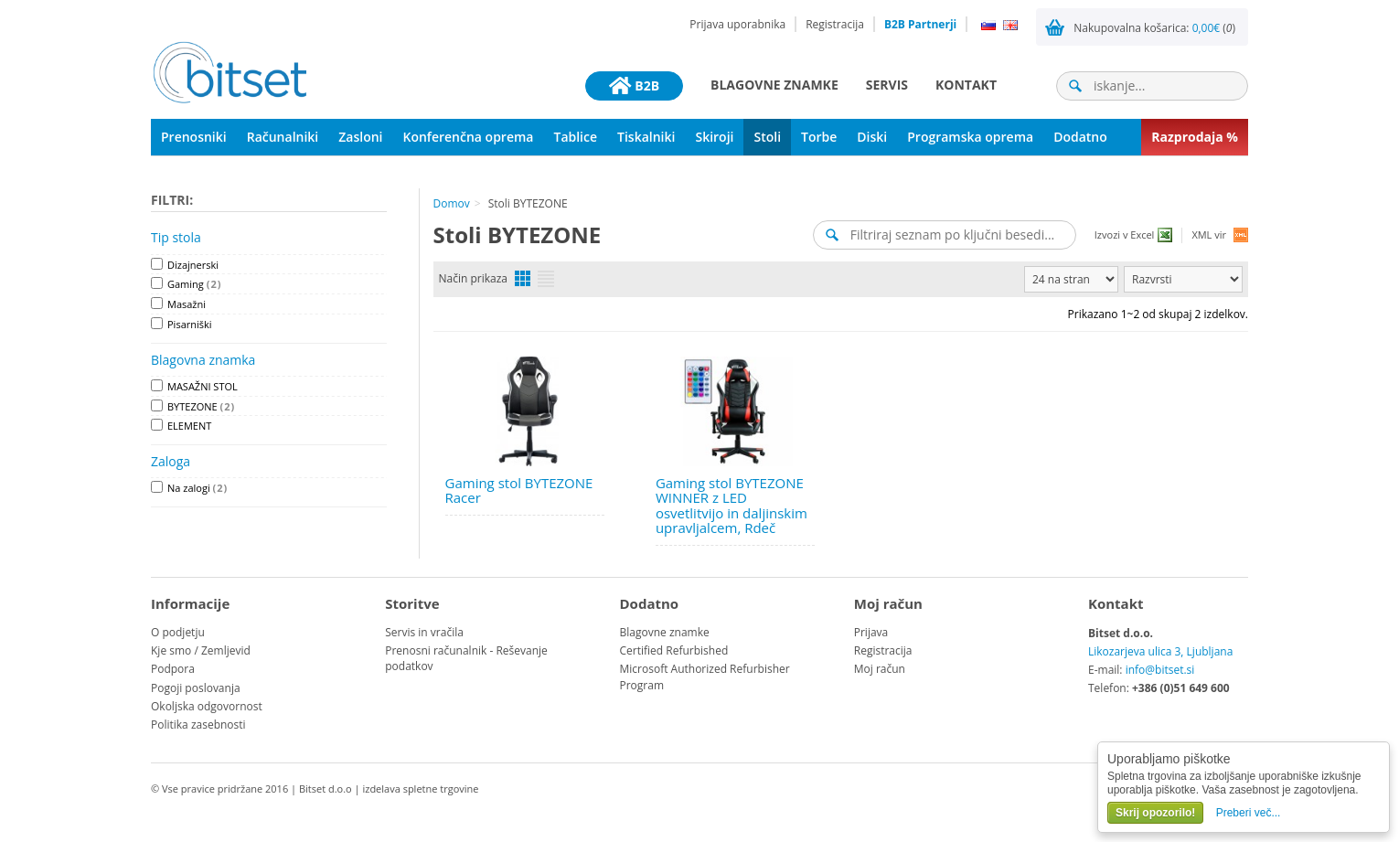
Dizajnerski (193, 265)
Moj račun (879, 669)
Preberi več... (1248, 812)
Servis (887, 84)
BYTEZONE (201, 406)
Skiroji (714, 136)
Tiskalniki (646, 136)
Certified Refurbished (674, 650)
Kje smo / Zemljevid (201, 650)
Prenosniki (194, 136)
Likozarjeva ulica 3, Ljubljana (1160, 651)
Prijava (871, 632)
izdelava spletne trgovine (420, 788)
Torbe (819, 136)
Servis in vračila (424, 632)
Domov (451, 203)
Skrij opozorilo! (1155, 812)
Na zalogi (197, 488)
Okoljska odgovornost (206, 706)
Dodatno (1080, 136)
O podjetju (178, 632)
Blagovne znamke (774, 84)
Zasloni (360, 136)
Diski (872, 136)
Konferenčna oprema (468, 136)
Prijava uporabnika (737, 24)
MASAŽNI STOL (202, 386)
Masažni (186, 304)
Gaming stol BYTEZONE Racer (519, 490)
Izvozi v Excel (1125, 234)
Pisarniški (189, 324)
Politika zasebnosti (198, 724)
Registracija (835, 24)
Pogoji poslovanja (195, 688)
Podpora (173, 669)
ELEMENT (189, 425)
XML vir (1208, 234)
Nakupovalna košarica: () (1154, 28)
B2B (634, 86)
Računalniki (283, 136)
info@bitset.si (1160, 669)
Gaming (194, 284)
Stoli (767, 136)
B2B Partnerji (920, 24)
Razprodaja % (1194, 136)
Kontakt (966, 84)
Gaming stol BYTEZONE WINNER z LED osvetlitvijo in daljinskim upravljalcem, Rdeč (731, 506)
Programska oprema (970, 136)
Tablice (575, 136)
